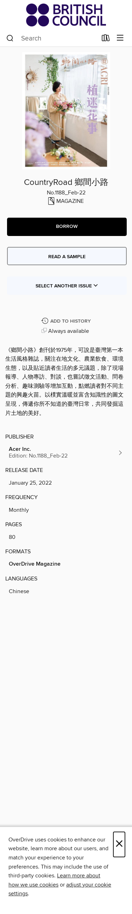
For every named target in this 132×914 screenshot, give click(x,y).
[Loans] (105, 39)
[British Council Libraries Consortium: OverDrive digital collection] (66, 15)
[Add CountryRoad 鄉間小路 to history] (67, 321)
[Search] (10, 38)
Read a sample (67, 257)
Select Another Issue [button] (67, 286)
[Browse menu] (120, 38)
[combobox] (52, 38)
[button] (67, 227)
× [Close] (119, 844)
